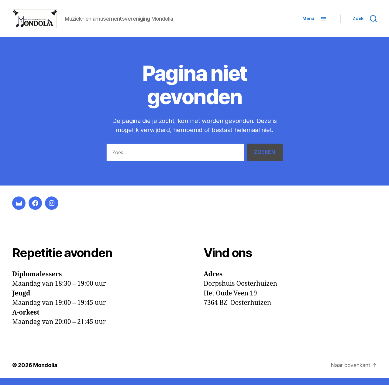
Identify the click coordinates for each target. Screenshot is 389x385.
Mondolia (45, 372)
